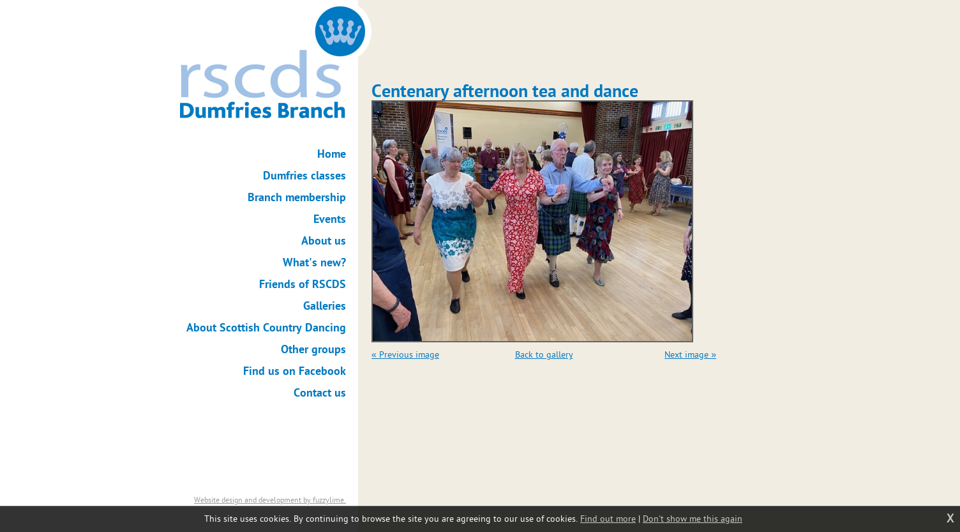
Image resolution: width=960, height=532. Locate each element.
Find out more (608, 518)
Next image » (690, 354)
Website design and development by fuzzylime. (270, 500)
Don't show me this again (692, 518)
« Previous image (405, 354)
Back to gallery (544, 354)
